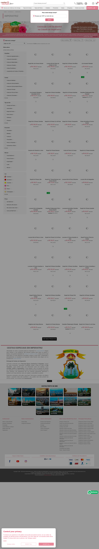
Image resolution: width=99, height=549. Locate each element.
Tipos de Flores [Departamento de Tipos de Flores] (39, 8)
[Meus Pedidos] (93, 3)
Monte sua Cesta (79, 8)
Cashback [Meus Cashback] (86, 3)
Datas (62, 8)
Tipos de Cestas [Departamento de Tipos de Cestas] (27, 8)
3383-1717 (79, 4)
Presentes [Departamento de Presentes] (55, 8)
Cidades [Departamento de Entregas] (48, 8)
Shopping (69, 8)
